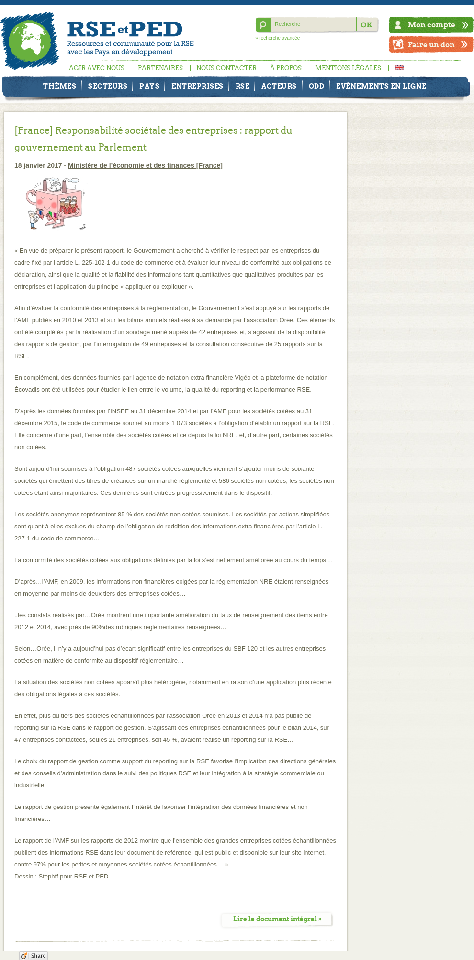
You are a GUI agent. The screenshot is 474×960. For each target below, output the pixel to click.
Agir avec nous (96, 68)
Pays (149, 86)
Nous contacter (226, 68)
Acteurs (279, 86)
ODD (317, 86)
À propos (286, 68)
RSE (243, 86)
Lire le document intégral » (277, 919)
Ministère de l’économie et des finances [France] (145, 165)
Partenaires (160, 68)
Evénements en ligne (381, 86)
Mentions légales (348, 68)
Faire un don (431, 44)
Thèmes (59, 86)
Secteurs (107, 86)
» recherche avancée (277, 38)
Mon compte (431, 24)
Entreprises (197, 86)
